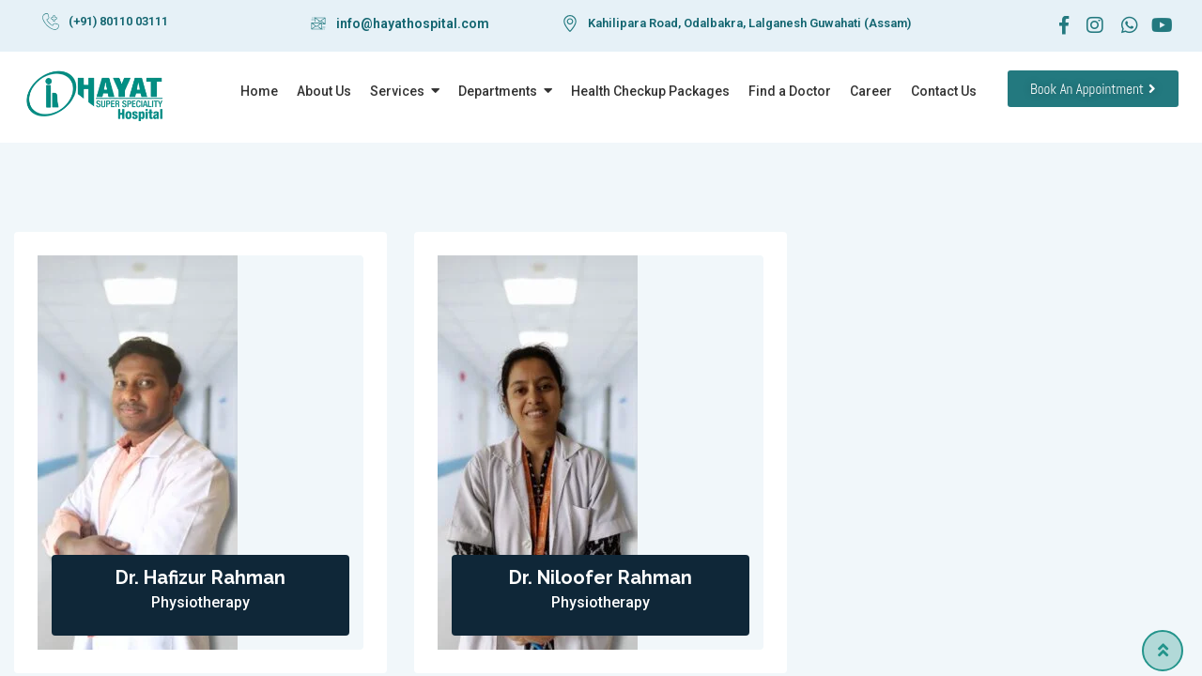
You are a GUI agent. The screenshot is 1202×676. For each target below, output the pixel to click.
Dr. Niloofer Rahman (600, 577)
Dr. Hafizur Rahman (200, 577)
